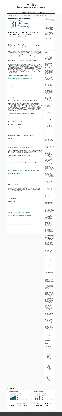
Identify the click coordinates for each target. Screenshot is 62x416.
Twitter (17, 224)
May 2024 (47, 378)
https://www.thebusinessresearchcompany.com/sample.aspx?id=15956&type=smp (20, 78)
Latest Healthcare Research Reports (31, 7)
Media (46, 338)
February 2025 (48, 368)
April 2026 (48, 353)
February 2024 (48, 381)
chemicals (46, 52)
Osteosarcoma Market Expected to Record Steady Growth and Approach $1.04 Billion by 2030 (49, 28)
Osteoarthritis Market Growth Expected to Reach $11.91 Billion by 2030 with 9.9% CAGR (49, 46)
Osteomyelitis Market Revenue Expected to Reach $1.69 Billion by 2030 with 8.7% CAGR (49, 37)
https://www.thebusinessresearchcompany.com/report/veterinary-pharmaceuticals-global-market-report (23, 170)
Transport (46, 343)
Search (46, 18)
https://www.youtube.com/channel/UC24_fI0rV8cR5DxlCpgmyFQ (21, 215)
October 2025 (48, 359)
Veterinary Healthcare (40, 12)
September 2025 (48, 360)
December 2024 (48, 370)
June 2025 (47, 364)
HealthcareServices (18, 12)
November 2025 (48, 358)
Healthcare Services (48, 335)
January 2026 (48, 356)
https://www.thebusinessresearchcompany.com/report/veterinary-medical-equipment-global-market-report (24, 181)
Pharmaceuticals (32, 12)
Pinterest (23, 224)
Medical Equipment (25, 12)
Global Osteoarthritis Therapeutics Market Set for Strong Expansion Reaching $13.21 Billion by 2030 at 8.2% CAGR (49, 42)
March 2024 (48, 380)
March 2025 (48, 367)
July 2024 (47, 376)
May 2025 (47, 365)
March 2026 (48, 354)
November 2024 (48, 371)
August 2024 (48, 375)
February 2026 (48, 355)
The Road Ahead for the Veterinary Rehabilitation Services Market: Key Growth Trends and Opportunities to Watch (34, 228)
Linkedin (29, 224)
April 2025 (48, 366)
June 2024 (47, 377)
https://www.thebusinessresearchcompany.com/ (25, 195)
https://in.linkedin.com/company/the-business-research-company (20, 212)
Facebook (10, 224)
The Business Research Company (21, 36)
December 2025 (48, 357)
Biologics (12, 12)
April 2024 (48, 379)
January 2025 (48, 369)
